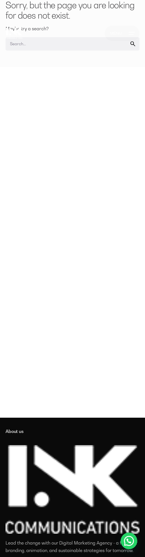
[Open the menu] (122, 33)
